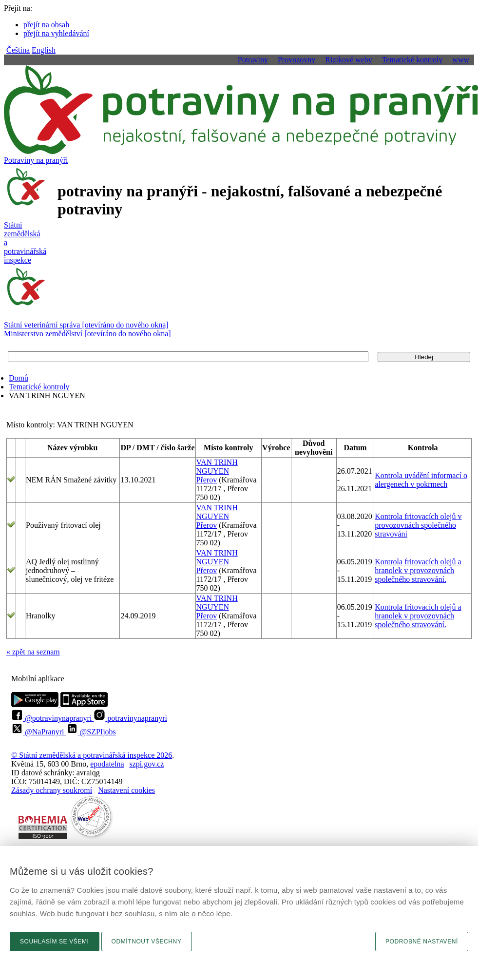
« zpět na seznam (33, 652)
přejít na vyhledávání (56, 33)
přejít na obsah (46, 24)
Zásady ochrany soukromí (51, 790)
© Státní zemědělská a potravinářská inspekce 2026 (91, 755)
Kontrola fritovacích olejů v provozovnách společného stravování (418, 525)
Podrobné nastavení (421, 941)
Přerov (206, 480)
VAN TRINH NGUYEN (217, 466)
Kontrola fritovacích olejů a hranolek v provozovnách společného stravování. (418, 570)
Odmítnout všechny (147, 941)
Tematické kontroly (39, 387)
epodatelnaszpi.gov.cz (127, 764)
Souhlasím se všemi (54, 941)
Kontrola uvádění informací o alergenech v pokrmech (421, 479)
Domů (18, 378)
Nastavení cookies (126, 790)
